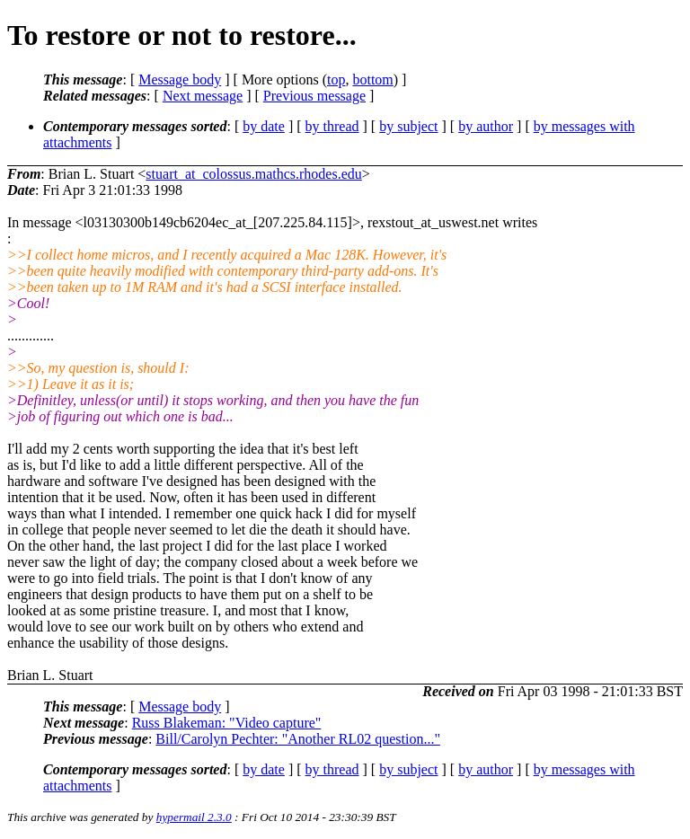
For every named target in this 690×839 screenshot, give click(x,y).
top (336, 79)
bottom (372, 79)
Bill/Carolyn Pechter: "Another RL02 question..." (297, 738)
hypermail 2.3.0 (194, 817)
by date (264, 126)
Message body (179, 79)
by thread (332, 126)
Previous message (314, 95)
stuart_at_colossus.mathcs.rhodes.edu (253, 173)
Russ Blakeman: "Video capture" (227, 722)
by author (485, 126)
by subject (408, 126)
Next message (203, 95)
